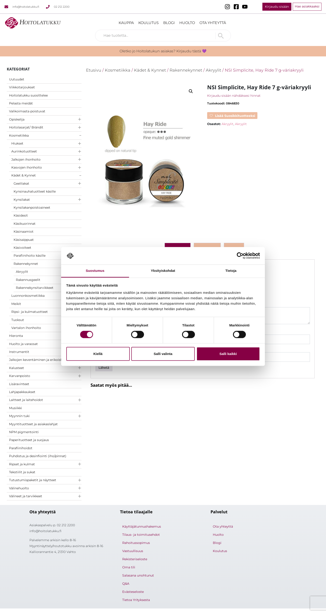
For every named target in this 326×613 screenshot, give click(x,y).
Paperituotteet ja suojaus (29, 440)
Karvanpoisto (19, 376)
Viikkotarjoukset (22, 87)
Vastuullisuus (132, 551)
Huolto (187, 23)
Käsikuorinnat (25, 224)
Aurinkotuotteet (24, 151)
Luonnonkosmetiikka (28, 296)
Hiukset (17, 143)
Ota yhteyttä (212, 23)
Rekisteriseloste (134, 559)
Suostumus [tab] (95, 271)
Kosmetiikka (19, 135)
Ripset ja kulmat (22, 464)
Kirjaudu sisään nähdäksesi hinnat (234, 95)
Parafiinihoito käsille (30, 255)
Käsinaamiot (24, 231)
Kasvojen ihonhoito (26, 167)
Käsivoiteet (22, 248)
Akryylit (22, 272)
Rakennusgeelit (28, 280)
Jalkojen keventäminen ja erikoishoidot (40, 360)
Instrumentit (19, 352)
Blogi (169, 23)
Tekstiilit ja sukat (22, 472)
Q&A (125, 584)
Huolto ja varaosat (23, 344)
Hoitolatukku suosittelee (28, 95)
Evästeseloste (133, 592)
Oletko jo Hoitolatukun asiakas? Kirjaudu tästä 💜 (163, 51)
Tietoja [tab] (231, 271)
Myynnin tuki (19, 416)
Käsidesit (21, 215)
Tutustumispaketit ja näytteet (32, 480)
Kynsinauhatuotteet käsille (35, 191)
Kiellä (97, 354)
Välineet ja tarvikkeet (25, 496)
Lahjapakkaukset (22, 392)
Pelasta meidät (21, 103)
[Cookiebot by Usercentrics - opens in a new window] (240, 255)
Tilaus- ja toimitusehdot (141, 535)
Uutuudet (16, 79)
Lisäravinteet (19, 384)
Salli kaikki (228, 354)
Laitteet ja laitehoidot (26, 400)
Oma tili (128, 567)
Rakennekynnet (26, 264)
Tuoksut (17, 320)
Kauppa (126, 23)
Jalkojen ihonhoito (26, 159)
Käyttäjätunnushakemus (141, 526)
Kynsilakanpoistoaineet (32, 207)
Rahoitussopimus (136, 543)
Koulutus (148, 23)
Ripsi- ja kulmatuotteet (29, 312)
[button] (191, 91)
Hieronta (16, 336)
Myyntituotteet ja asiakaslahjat (33, 424)
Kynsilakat (22, 200)
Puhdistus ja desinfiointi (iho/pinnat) (37, 456)
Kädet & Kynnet (23, 175)
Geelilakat (21, 183)
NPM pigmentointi (24, 432)
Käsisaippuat (24, 240)
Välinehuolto (19, 488)
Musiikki (15, 408)
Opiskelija (16, 119)
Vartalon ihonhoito (26, 328)
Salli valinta (163, 354)
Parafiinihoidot (20, 448)
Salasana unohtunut (138, 575)
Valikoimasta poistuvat (27, 111)
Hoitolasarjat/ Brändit (26, 127)
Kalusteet (16, 368)
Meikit (16, 304)
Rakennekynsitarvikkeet (34, 288)
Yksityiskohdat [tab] (163, 271)
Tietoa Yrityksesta (136, 600)
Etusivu (93, 70)
